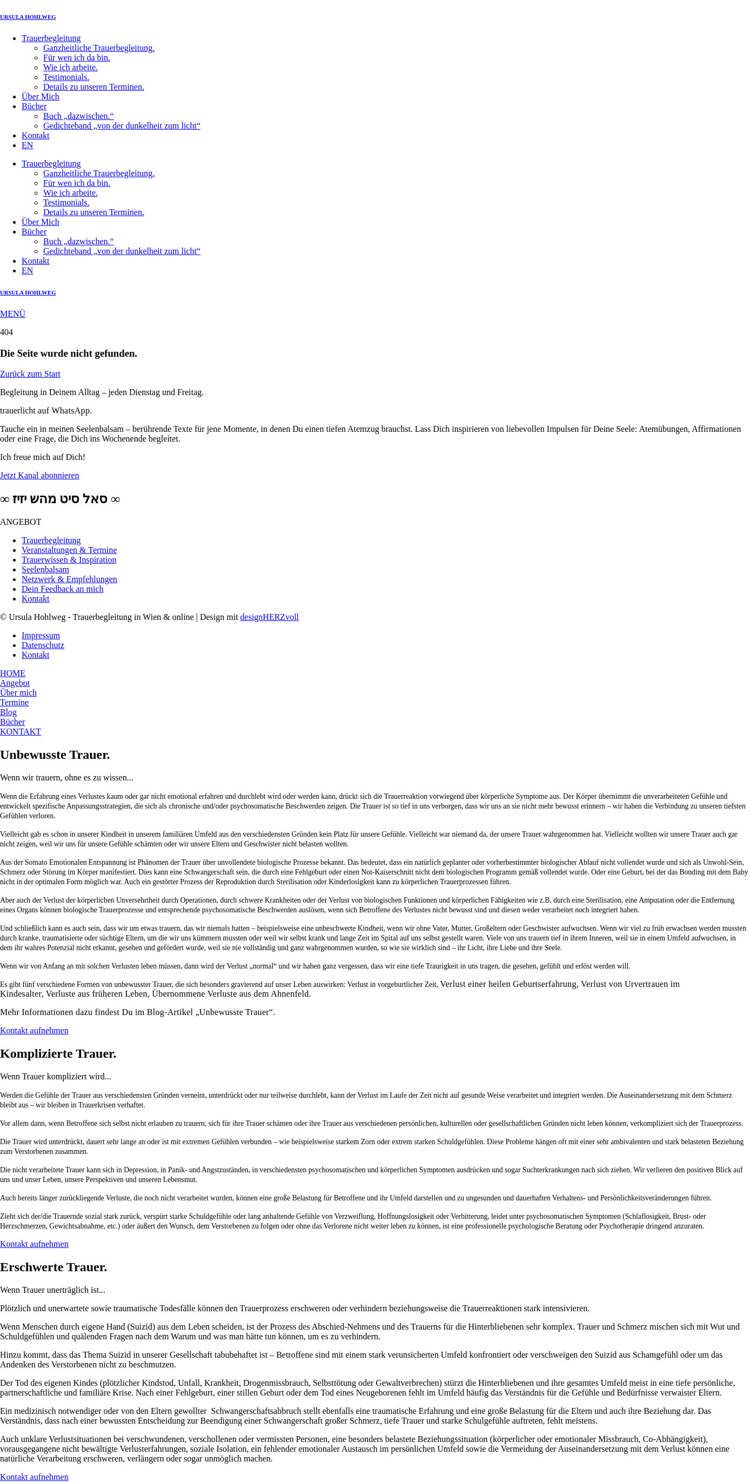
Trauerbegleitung (51, 38)
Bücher (34, 106)
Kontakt (36, 135)
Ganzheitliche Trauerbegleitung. (99, 47)
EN (27, 145)
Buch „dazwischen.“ (78, 116)
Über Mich (40, 96)
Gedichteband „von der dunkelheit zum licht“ (121, 125)
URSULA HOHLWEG (28, 17)
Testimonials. (66, 77)
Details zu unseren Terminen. (93, 86)
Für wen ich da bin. (76, 57)
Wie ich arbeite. (70, 67)
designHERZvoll (269, 617)
